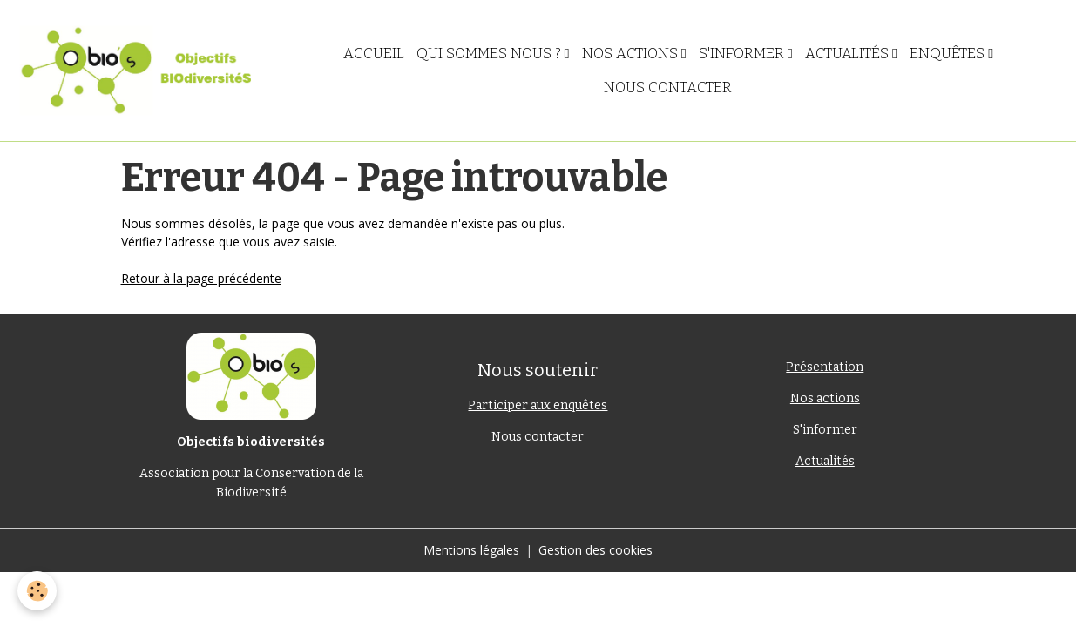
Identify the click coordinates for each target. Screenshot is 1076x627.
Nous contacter (668, 87)
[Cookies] (37, 590)
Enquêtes (949, 53)
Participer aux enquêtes (537, 405)
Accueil (373, 53)
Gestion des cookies (595, 550)
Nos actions (631, 53)
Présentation (824, 367)
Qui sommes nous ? (490, 53)
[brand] (136, 70)
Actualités (848, 53)
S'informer (743, 53)
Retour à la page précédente (201, 278)
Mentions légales (471, 550)
